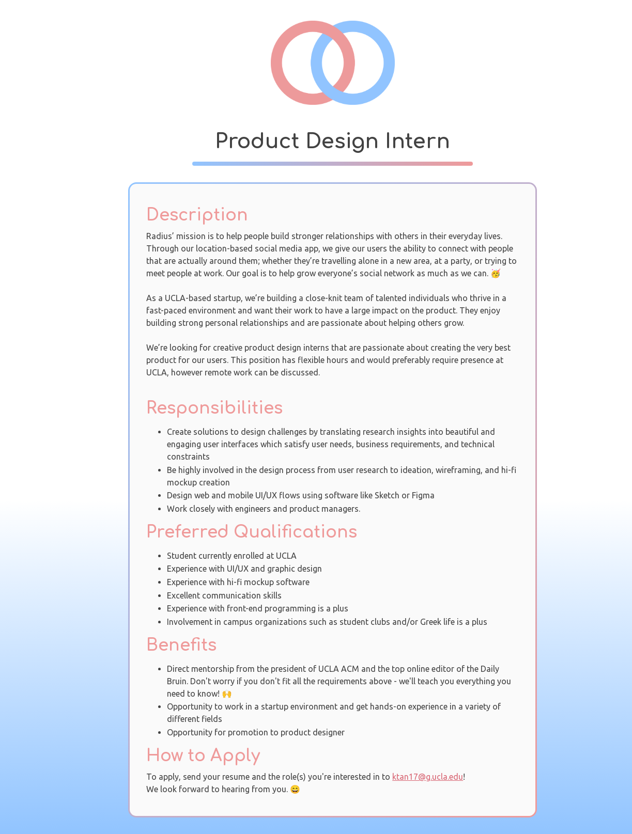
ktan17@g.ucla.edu (427, 776)
